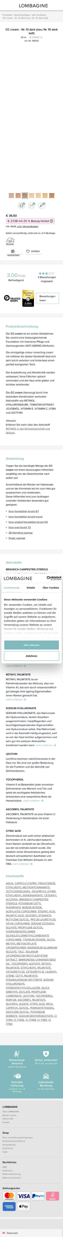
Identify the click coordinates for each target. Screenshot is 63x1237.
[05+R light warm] (38, 195)
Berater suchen (9, 1115)
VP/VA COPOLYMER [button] (18, 923)
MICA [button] (49, 1004)
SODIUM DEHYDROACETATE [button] (36, 1016)
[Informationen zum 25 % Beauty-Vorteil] (51, 221)
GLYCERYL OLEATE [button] (17, 1004)
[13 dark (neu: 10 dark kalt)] (24, 195)
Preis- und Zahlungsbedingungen (18, 1137)
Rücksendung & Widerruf (14, 1141)
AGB (5, 1167)
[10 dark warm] (51, 195)
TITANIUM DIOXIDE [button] (34, 939)
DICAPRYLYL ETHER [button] (44, 891)
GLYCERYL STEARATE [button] (38, 915)
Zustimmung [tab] (11, 587)
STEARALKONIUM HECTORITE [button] (24, 980)
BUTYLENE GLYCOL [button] (17, 919)
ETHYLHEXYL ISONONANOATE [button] (24, 895)
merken (33, 251)
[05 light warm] (31, 195)
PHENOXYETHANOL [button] (42, 1008)
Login (5, 1151)
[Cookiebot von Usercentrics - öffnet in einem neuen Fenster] (46, 578)
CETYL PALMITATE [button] (26, 976)
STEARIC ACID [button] (46, 911)
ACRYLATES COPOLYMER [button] (21, 911)
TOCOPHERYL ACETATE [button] (25, 964)
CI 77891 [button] (42, 1020)
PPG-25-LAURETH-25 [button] (42, 919)
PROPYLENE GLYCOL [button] (30, 927)
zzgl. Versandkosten (27, 226)
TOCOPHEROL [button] (44, 996)
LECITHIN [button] (28, 996)
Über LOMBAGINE (11, 1111)
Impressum (8, 1170)
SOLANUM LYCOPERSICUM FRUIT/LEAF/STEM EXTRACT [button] (27, 956)
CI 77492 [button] (19, 1020)
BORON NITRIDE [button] (32, 907)
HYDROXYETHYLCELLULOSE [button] (23, 988)
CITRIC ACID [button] (37, 1004)
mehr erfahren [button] (16, 666)
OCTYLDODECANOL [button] (18, 891)
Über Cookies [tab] (51, 587)
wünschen (13, 252)
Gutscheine (8, 1148)
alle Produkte (39, 14)
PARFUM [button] (11, 1000)
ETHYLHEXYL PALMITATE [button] (36, 968)
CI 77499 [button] (31, 1020)
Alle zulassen (31, 644)
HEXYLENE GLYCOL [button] (17, 1012)
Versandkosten (9, 1144)
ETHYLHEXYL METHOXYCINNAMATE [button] (28, 887)
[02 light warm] (45, 195)
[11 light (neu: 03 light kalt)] (11, 195)
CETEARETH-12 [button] (35, 972)
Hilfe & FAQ (8, 1118)
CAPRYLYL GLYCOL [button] (17, 1008)
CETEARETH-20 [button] (15, 972)
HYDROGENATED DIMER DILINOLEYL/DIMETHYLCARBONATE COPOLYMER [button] (27, 935)
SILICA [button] (51, 939)
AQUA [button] (9, 883)
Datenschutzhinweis (12, 1177)
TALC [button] (21, 952)
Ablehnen (31, 655)
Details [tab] (31, 587)
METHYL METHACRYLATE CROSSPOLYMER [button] (21, 946)
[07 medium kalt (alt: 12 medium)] (18, 195)
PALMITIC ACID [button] (15, 915)
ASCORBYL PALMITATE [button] (31, 1000)
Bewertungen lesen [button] (47, 298)
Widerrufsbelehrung (12, 1174)
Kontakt (6, 1122)
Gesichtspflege (22, 14)
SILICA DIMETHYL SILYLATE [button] (27, 990)
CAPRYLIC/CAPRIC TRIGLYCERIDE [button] (35, 883)
